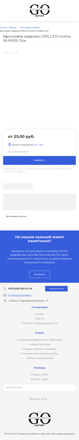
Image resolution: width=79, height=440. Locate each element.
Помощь (39, 367)
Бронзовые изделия (16, 216)
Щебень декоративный (39, 358)
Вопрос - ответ (39, 379)
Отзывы (39, 314)
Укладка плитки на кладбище (39, 349)
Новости (40, 318)
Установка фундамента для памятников (39, 339)
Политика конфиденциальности (39, 323)
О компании (39, 307)
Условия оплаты (40, 374)
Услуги (39, 332)
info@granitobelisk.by (20, 295)
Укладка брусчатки (39, 344)
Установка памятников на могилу (39, 353)
